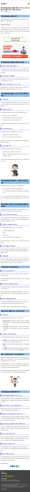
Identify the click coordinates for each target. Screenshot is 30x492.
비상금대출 (5, 348)
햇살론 (4, 344)
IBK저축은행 (5, 463)
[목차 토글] (27, 24)
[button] (28, 3)
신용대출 (4, 340)
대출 (14, 69)
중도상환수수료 (22, 286)
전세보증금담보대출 (4, 209)
